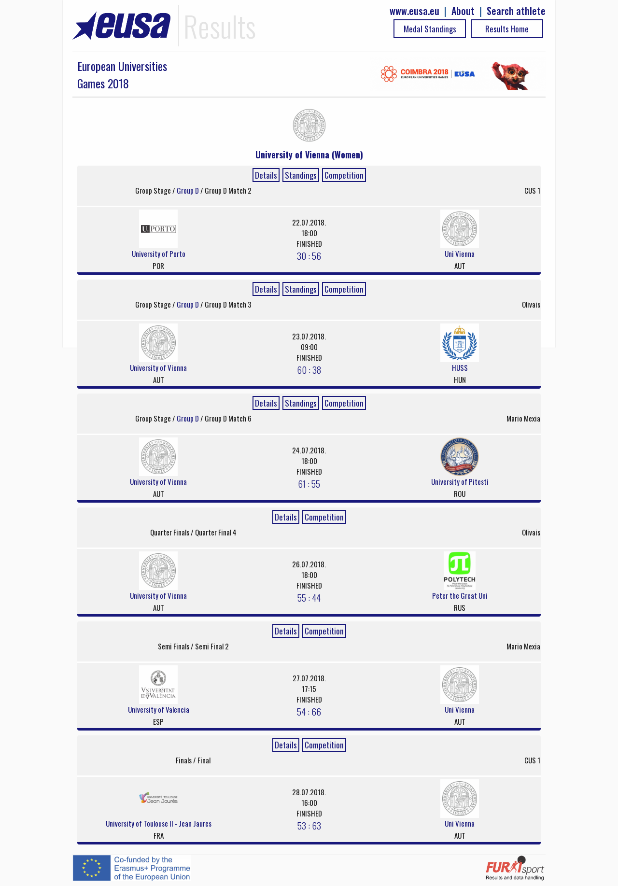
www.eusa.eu (414, 11)
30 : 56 (309, 255)
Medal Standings (430, 29)
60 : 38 (309, 369)
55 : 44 (309, 597)
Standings (301, 175)
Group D (188, 190)
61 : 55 (309, 483)
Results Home (507, 29)
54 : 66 (309, 711)
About (463, 11)
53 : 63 (309, 825)
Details (266, 175)
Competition (344, 175)
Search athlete (516, 11)
